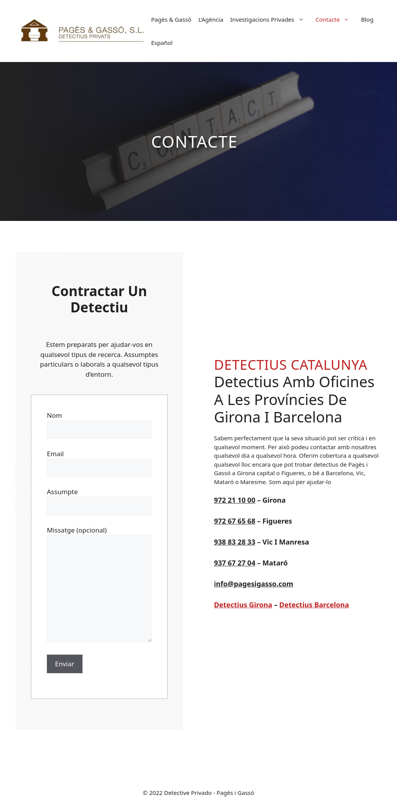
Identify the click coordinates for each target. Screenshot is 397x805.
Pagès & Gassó (171, 19)
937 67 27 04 (235, 562)
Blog (367, 19)
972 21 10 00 (235, 500)
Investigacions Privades (271, 19)
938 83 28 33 (235, 541)
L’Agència (210, 19)
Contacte (337, 19)
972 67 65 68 (235, 521)
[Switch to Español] (162, 42)
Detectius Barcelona (314, 604)
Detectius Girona (243, 604)
